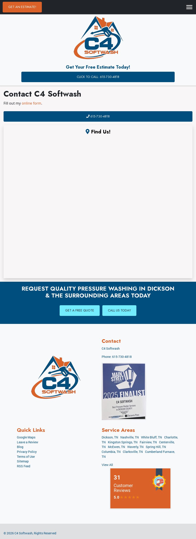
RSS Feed (23, 466)
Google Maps (26, 437)
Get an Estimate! (22, 7)
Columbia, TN (111, 452)
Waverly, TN (135, 447)
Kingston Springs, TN (122, 442)
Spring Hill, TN (156, 447)
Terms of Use (26, 456)
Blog (20, 447)
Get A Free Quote (79, 310)
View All (107, 465)
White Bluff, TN (151, 437)
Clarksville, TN (133, 452)
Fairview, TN (148, 442)
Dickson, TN (110, 437)
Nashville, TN (129, 437)
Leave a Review (27, 442)
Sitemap (23, 461)
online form (31, 103)
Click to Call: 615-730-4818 (98, 77)
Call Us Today (119, 310)
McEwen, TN (116, 447)
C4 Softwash (23, 533)
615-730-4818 (98, 116)
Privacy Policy (27, 452)
